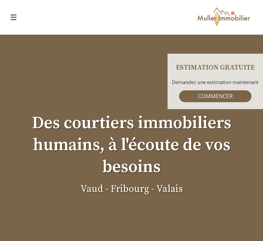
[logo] (224, 17)
